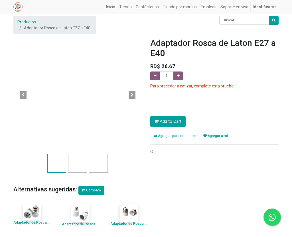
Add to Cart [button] (168, 120)
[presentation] (193, 99)
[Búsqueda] (274, 19)
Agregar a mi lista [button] (219, 135)
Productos (26, 21)
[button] (23, 94)
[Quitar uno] (155, 75)
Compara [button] (91, 189)
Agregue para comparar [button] (175, 135)
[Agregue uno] (178, 75)
